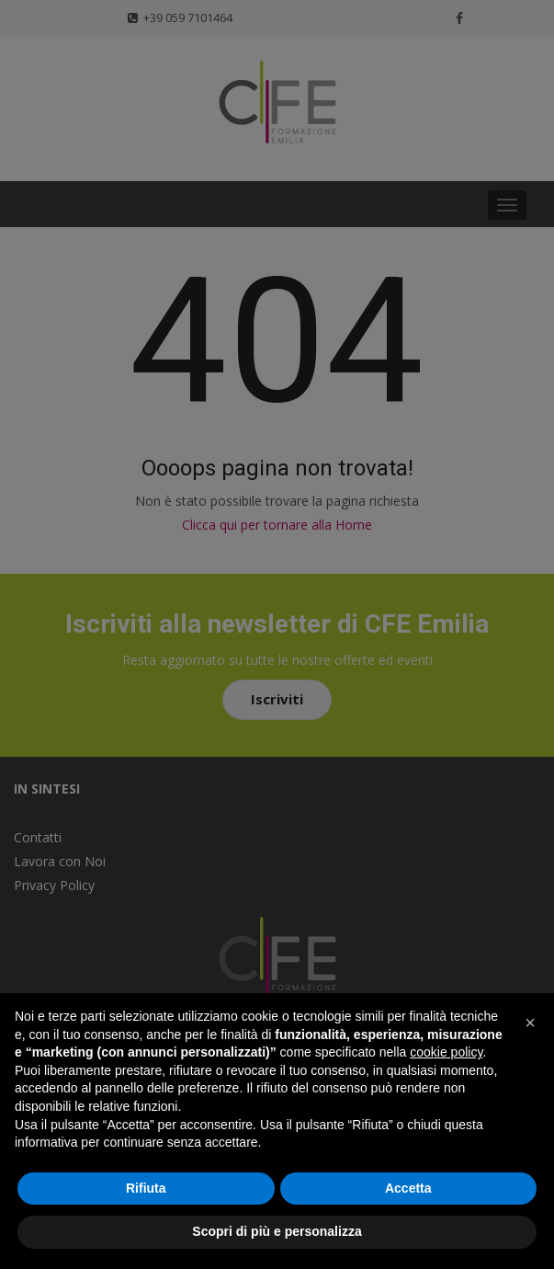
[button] (530, 1022)
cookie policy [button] (446, 1052)
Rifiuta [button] (146, 1188)
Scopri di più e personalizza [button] (276, 1231)
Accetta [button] (408, 1188)
